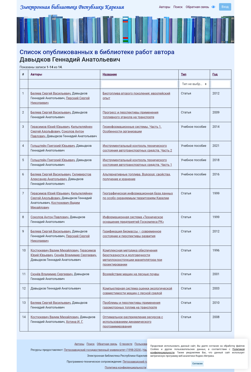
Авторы (164, 7)
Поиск (178, 7)
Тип (183, 74)
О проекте (125, 344)
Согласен (197, 363)
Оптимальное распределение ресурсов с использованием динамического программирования (133, 321)
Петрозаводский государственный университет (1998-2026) (102, 349)
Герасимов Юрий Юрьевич (50, 127)
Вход (225, 7)
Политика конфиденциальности (125, 367)
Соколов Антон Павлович (49, 217)
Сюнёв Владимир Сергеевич (75, 255)
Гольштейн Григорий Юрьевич (53, 146)
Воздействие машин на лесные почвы (131, 274)
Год (214, 74)
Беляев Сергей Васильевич (51, 93)
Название (110, 74)
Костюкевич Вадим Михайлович (54, 250)
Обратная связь (197, 7)
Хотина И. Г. (74, 322)
